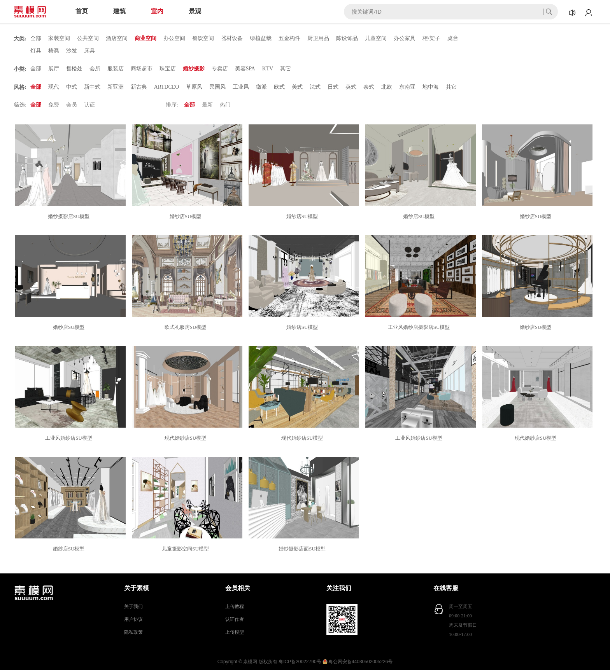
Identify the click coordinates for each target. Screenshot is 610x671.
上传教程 (234, 607)
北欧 (387, 87)
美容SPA (245, 69)
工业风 (241, 87)
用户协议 (133, 620)
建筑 (119, 11)
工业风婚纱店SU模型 (69, 439)
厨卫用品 (318, 38)
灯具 (35, 51)
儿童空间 (376, 38)
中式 (71, 87)
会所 (94, 69)
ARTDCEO (166, 87)
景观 (195, 11)
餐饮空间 (203, 38)
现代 (53, 87)
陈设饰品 (347, 38)
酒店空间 (117, 38)
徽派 (261, 87)
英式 (351, 87)
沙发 (71, 51)
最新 (207, 105)
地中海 (431, 87)
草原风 (194, 87)
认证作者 (234, 620)
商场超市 (141, 69)
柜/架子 (431, 38)
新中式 (92, 87)
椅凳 (53, 51)
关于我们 (133, 607)
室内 (157, 11)
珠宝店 (168, 69)
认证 (89, 105)
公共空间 (88, 38)
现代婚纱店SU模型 (187, 439)
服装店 (115, 69)
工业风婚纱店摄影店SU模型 (420, 328)
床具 (89, 51)
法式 (315, 87)
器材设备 (232, 38)
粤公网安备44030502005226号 (360, 662)
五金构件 (289, 38)
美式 (297, 87)
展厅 (53, 69)
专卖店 (220, 69)
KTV (267, 69)
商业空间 (145, 38)
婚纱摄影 (194, 69)
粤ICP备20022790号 (300, 662)
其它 (285, 69)
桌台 (452, 38)
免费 (53, 105)
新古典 (139, 87)
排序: (172, 105)
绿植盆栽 (261, 38)
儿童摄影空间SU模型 (186, 549)
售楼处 (74, 69)
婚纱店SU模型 (187, 217)
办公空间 (174, 38)
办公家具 (404, 38)
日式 (333, 87)
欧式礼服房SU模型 (187, 328)
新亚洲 (115, 87)
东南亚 (408, 87)
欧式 (279, 87)
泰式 (369, 87)
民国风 (218, 87)
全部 (35, 38)
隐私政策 (133, 633)
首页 (81, 11)
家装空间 (59, 38)
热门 (225, 105)
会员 (71, 105)
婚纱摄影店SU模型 (70, 217)
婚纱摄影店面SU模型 (303, 549)
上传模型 (234, 633)
